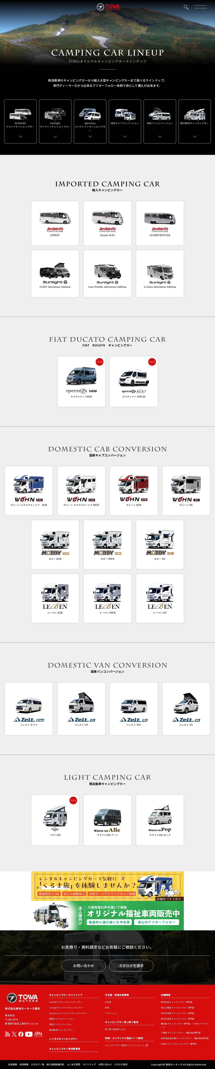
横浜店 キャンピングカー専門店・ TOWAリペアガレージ (185, 1025)
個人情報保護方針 (55, 1064)
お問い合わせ (83, 965)
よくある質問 (73, 1064)
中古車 (108, 1002)
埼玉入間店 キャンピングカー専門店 (177, 1007)
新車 (107, 1007)
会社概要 (12, 1064)
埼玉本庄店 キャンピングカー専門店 (177, 1018)
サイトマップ (89, 1064)
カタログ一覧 (37, 1064)
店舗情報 (165, 994)
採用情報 (24, 1064)
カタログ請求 (121, 1064)
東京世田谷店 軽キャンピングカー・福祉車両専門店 (185, 1038)
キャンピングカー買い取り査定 (121, 1022)
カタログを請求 (131, 965)
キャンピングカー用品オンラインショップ (124, 1045)
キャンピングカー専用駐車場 (64, 1048)
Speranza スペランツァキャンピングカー (68, 1013)
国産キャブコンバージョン (61, 1018)
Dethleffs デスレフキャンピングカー (66, 1002)
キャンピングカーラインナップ (66, 994)
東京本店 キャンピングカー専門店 (176, 1002)
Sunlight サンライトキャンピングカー (67, 1007)
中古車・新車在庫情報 (117, 994)
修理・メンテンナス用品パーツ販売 (124, 1038)
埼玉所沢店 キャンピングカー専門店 (177, 1013)
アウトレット (111, 1013)
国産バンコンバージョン (60, 1024)
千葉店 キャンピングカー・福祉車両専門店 (181, 1032)
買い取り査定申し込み (115, 1029)
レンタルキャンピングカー (63, 1038)
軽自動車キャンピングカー (61, 1029)
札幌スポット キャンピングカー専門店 (178, 1043)
